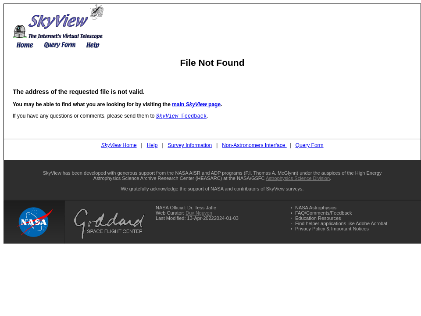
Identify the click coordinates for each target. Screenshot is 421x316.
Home (118, 146)
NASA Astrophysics (315, 208)
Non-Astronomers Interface (254, 146)
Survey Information (190, 146)
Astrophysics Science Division (298, 179)
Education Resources (318, 219)
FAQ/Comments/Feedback (323, 213)
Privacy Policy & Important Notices (332, 229)
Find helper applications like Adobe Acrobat (341, 224)
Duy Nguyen (199, 213)
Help (152, 146)
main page (196, 104)
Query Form (310, 146)
